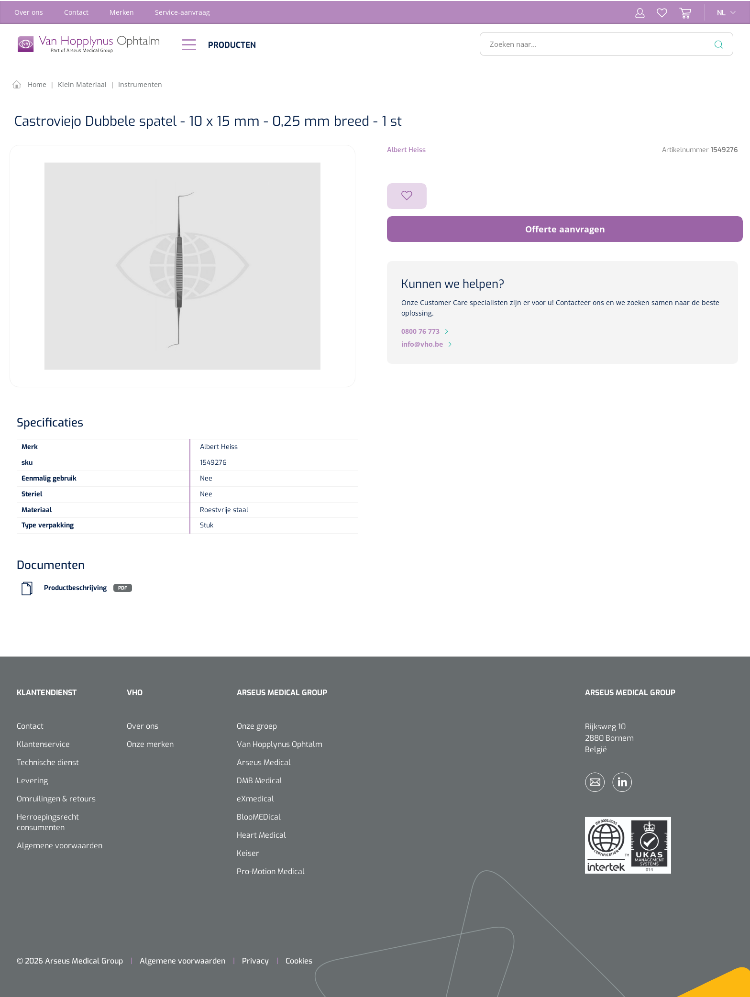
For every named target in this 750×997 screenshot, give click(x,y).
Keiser (248, 852)
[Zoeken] (719, 43)
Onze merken (150, 743)
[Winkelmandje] (679, 11)
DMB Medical (259, 780)
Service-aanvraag (182, 11)
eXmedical (255, 798)
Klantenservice (43, 743)
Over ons (28, 11)
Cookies (299, 960)
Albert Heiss (406, 148)
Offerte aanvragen (565, 228)
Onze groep (257, 725)
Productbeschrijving (75, 587)
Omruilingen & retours (56, 798)
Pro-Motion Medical (271, 871)
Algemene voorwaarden (59, 845)
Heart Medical (261, 834)
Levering (32, 780)
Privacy (255, 960)
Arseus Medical (264, 761)
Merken (122, 11)
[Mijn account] (640, 11)
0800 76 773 (420, 330)
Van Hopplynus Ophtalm (279, 743)
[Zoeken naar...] (602, 43)
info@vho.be (422, 343)
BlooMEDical (259, 816)
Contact (76, 11)
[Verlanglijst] (656, 11)
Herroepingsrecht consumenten (48, 821)
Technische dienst (48, 761)
